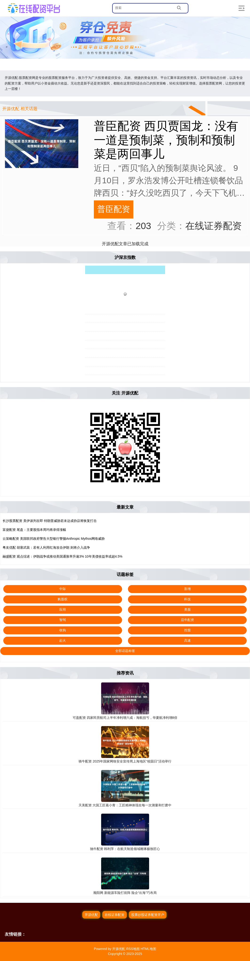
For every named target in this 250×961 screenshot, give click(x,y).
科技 (187, 599)
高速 (187, 640)
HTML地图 (148, 949)
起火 (62, 640)
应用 (62, 609)
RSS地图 (133, 949)
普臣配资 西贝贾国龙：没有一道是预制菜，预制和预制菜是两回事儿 (166, 140)
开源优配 (91, 915)
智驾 (62, 620)
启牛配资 (187, 620)
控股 (187, 630)
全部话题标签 (125, 651)
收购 (62, 630)
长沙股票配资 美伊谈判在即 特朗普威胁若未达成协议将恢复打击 (50, 521)
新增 (187, 589)
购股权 (62, 599)
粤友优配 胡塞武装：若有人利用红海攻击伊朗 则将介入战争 (46, 547)
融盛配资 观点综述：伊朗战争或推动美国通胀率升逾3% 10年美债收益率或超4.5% (63, 556)
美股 (187, 609)
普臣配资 (113, 209)
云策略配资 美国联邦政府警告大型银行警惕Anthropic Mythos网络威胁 (54, 538)
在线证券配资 (114, 915)
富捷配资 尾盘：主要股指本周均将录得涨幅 (34, 530)
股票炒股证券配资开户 (147, 915)
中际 (62, 589)
